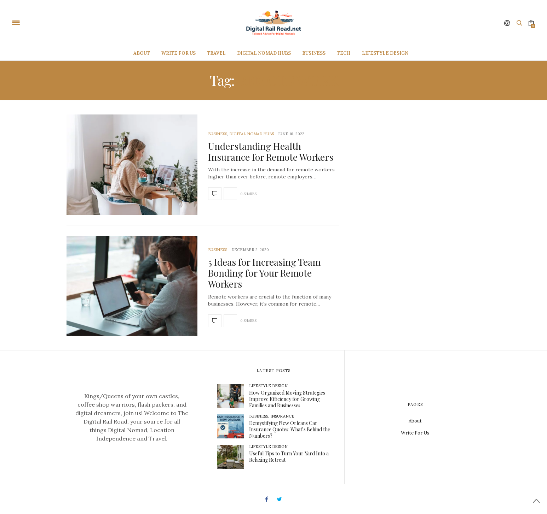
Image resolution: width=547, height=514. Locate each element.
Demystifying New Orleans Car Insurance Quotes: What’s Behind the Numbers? (289, 429)
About (141, 53)
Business (314, 53)
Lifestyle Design (385, 53)
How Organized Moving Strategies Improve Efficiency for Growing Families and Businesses (287, 399)
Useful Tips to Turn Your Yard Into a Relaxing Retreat (289, 456)
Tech (344, 53)
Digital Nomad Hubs (264, 53)
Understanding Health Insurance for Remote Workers (270, 151)
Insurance (282, 416)
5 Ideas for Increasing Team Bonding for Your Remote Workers (264, 273)
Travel (216, 53)
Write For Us (178, 53)
